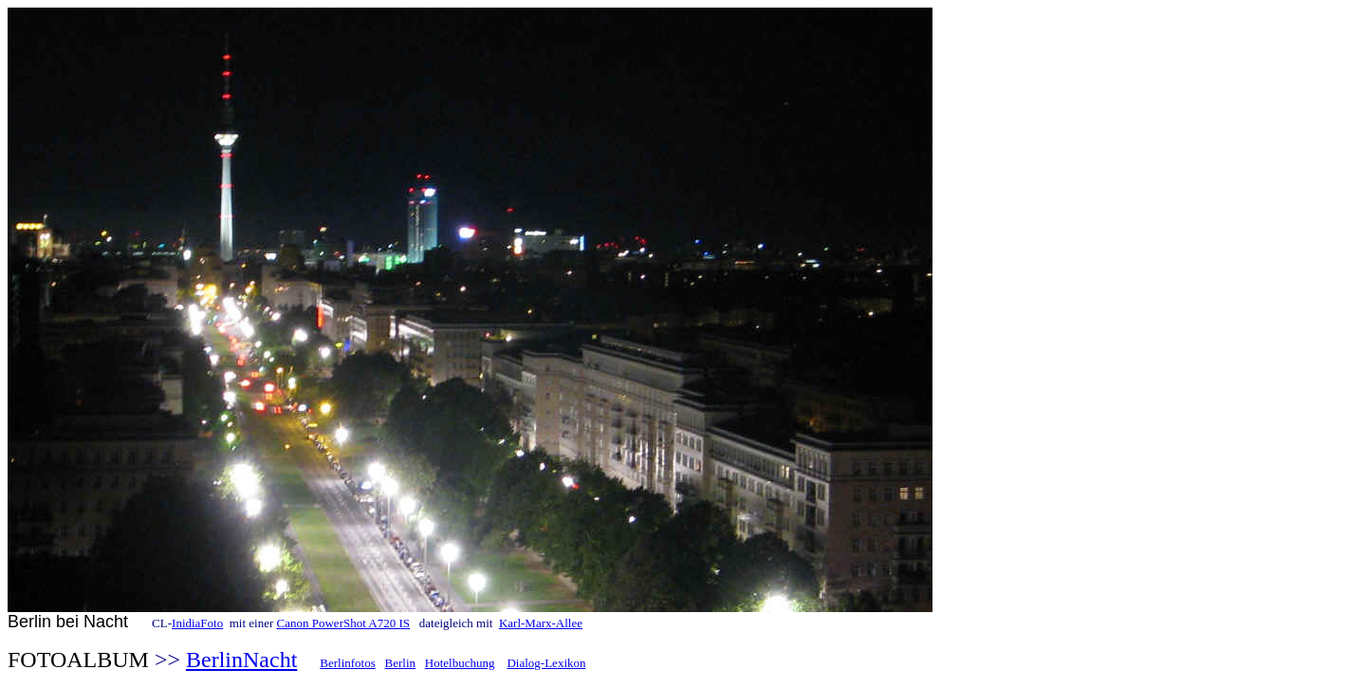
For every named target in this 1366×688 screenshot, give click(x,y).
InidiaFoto (197, 623)
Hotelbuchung (460, 663)
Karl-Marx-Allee (540, 623)
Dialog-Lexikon (546, 663)
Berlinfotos (348, 663)
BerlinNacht (241, 659)
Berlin (400, 663)
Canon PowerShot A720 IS (343, 623)
